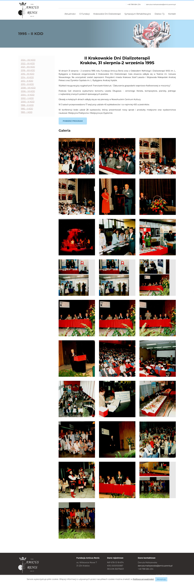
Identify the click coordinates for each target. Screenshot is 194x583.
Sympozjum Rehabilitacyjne (137, 14)
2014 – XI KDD (27, 77)
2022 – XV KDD (28, 63)
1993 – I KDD (26, 112)
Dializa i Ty (159, 14)
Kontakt (172, 14)
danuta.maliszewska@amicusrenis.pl (161, 4)
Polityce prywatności (143, 579)
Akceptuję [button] (161, 579)
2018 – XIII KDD (28, 70)
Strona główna (60, 12)
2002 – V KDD (27, 98)
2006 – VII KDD (28, 91)
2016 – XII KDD (27, 74)
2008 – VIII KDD (28, 88)
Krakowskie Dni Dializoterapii (107, 14)
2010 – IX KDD (27, 84)
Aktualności (70, 14)
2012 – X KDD (27, 81)
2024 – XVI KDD (28, 60)
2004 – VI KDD (27, 95)
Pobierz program (73, 121)
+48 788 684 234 (134, 4)
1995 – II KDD (27, 109)
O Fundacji (84, 14)
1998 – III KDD (27, 105)
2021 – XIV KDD (28, 67)
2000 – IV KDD (27, 101)
